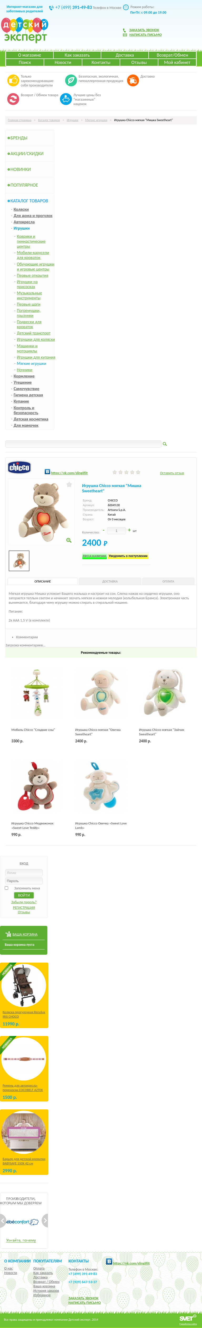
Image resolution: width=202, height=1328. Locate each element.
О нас (8, 1268)
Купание (21, 401)
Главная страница (19, 120)
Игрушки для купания (36, 357)
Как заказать (77, 55)
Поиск (25, 62)
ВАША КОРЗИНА (24, 934)
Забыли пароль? (24, 902)
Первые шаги (29, 304)
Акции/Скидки (27, 153)
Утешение (23, 382)
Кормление (24, 376)
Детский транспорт (33, 333)
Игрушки (72, 120)
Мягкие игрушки (96, 120)
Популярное (24, 185)
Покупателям (47, 1261)
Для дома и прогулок (33, 215)
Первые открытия (32, 275)
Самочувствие (26, 388)
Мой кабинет (177, 62)
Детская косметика (31, 419)
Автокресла (24, 221)
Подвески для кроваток (29, 324)
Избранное (42, 1295)
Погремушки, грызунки (29, 313)
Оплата (39, 1268)
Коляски (21, 209)
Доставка (125, 55)
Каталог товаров (49, 120)
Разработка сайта (188, 1323)
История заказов (46, 1290)
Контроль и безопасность (26, 410)
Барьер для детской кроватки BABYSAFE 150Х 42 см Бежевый (24, 1163)
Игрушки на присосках (27, 284)
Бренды (19, 138)
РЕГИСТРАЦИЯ (24, 907)
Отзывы (139, 62)
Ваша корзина (44, 1286)
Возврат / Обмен (46, 1282)
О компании (17, 1261)
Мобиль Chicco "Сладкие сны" (33, 730)
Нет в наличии (94, 556)
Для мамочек (26, 425)
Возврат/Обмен (172, 55)
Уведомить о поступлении (128, 556)
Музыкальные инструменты (29, 295)
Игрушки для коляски (36, 339)
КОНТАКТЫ (78, 1261)
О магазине (29, 55)
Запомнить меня (27, 888)
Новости (63, 62)
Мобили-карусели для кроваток (33, 255)
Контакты (101, 62)
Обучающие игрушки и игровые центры (35, 267)
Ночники (24, 369)
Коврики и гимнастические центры (31, 241)
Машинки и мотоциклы (27, 348)
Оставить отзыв (172, 473)
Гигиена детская (28, 394)
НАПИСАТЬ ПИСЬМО (84, 1302)
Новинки (21, 169)
